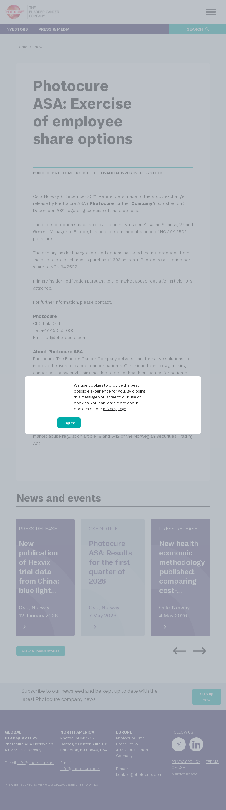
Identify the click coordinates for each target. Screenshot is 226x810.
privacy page (114, 408)
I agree (69, 422)
